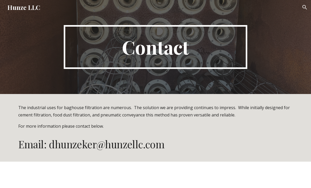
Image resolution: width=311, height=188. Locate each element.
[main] (155, 47)
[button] (304, 7)
